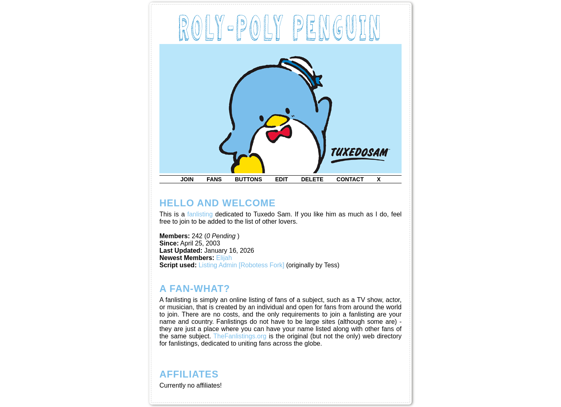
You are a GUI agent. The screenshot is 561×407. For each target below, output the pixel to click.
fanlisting (200, 214)
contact (350, 179)
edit (281, 179)
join (187, 179)
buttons (248, 179)
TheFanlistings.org (240, 336)
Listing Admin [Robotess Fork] (242, 265)
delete (312, 179)
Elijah (224, 257)
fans (214, 179)
